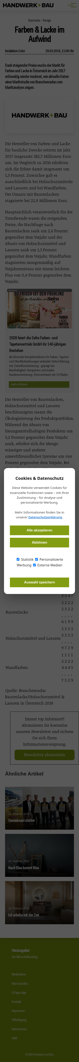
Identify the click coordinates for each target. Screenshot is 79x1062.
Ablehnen (39, 542)
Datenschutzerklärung (45, 517)
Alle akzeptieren (39, 530)
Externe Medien (47, 565)
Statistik (25, 559)
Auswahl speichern (39, 582)
